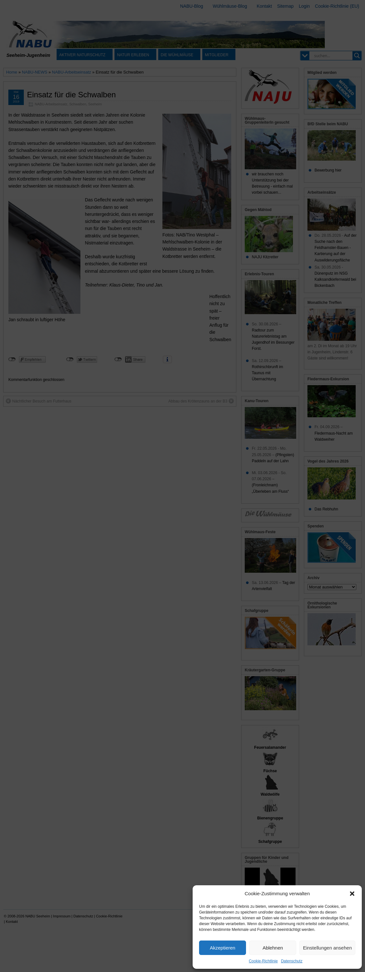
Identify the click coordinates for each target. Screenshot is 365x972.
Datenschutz (292, 961)
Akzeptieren (222, 947)
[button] (352, 893)
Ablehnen (272, 947)
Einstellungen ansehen (327, 947)
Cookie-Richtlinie (263, 961)
